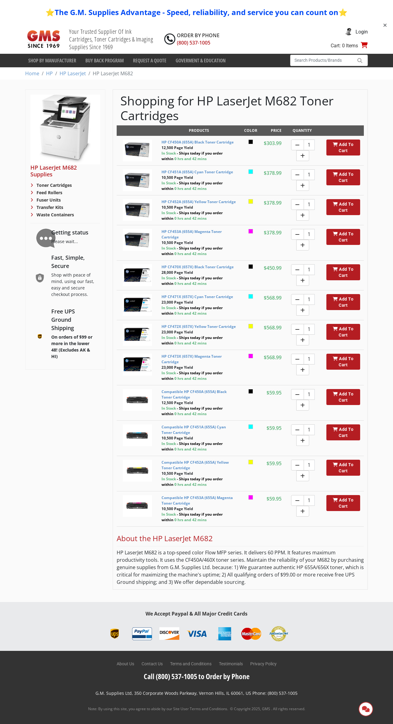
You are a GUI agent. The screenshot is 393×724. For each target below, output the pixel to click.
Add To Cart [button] (343, 147)
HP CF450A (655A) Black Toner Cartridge (197, 142)
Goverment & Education (201, 60)
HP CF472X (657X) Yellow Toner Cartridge (198, 326)
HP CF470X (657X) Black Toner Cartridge (197, 267)
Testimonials (231, 663)
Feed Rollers (48, 192)
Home (32, 73)
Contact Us (152, 663)
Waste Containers (54, 215)
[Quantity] (309, 145)
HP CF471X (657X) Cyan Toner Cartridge (197, 296)
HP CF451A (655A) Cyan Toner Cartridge (197, 172)
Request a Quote (149, 60)
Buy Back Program (104, 60)
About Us (125, 663)
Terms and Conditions (191, 663)
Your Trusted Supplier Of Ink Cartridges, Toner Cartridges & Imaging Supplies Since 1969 (111, 39)
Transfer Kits (49, 207)
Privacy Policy (263, 663)
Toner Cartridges (53, 185)
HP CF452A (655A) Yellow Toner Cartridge (198, 201)
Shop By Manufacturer (52, 60)
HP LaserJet (73, 73)
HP (49, 73)
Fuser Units (48, 200)
